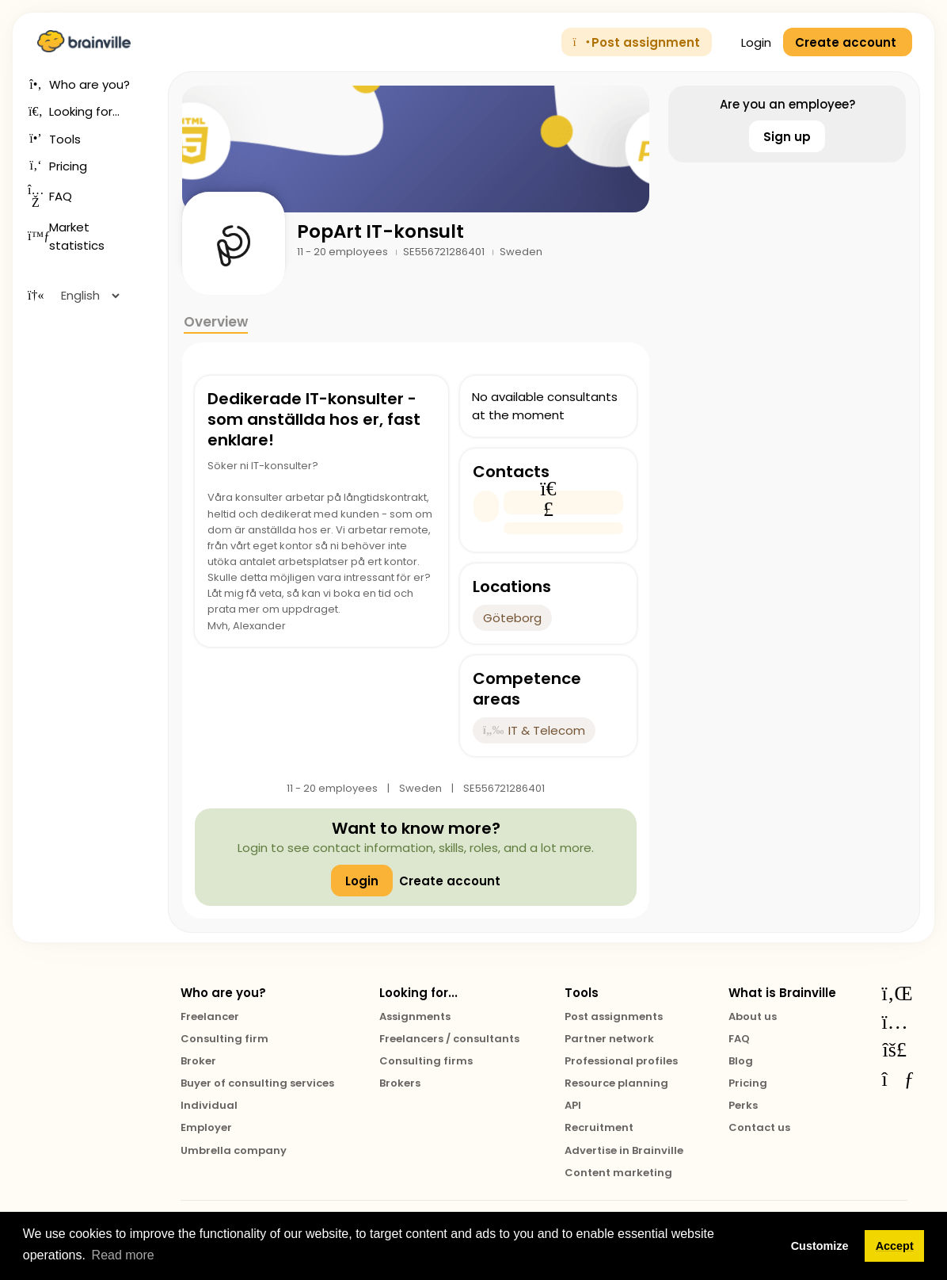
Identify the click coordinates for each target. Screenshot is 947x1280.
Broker (198, 1060)
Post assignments (614, 1016)
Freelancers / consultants (449, 1038)
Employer (206, 1127)
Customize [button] (820, 1246)
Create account (449, 881)
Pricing (747, 1083)
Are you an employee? (787, 104)
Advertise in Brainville (624, 1150)
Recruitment (599, 1127)
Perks (743, 1105)
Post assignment (637, 42)
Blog (740, 1060)
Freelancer (210, 1016)
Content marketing (618, 1172)
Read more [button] (123, 1255)
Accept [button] (895, 1246)
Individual (209, 1105)
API (573, 1105)
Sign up (787, 136)
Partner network (609, 1038)
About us (752, 1016)
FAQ (739, 1038)
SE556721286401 (445, 251)
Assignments (415, 1016)
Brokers (399, 1083)
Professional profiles (621, 1060)
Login (747, 42)
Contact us (759, 1127)
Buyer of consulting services (257, 1083)
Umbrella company (234, 1150)
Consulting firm (224, 1038)
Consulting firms (426, 1060)
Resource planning (616, 1083)
